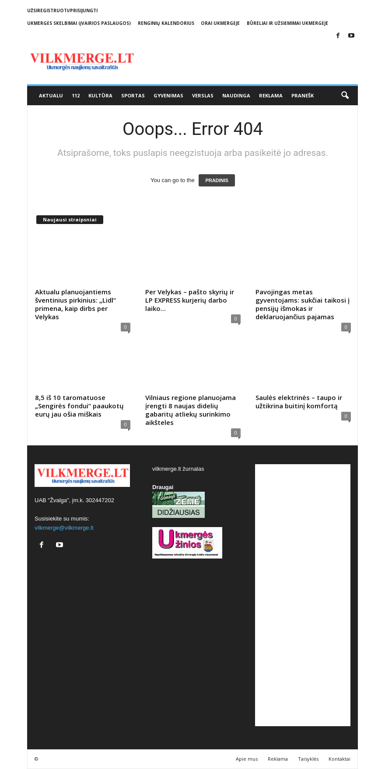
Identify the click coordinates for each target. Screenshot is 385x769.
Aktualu (51, 95)
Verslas (203, 95)
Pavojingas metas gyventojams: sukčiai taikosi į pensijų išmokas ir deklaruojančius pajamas (303, 304)
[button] (344, 95)
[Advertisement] (302, 595)
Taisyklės (308, 758)
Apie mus (247, 758)
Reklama (271, 95)
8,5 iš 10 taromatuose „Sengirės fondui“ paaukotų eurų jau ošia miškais (79, 405)
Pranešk (302, 95)
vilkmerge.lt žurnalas (178, 469)
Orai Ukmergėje (220, 23)
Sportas (133, 95)
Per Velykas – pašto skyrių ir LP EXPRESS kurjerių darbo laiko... (189, 300)
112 (76, 95)
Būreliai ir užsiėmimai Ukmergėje (287, 23)
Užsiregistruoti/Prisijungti (62, 10)
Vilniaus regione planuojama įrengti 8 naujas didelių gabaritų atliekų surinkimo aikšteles (190, 410)
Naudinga (236, 95)
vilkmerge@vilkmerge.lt (64, 527)
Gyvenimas (168, 95)
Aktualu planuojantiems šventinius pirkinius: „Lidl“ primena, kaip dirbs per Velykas (75, 304)
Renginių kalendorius (166, 23)
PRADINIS (216, 180)
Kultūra (100, 95)
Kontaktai (339, 758)
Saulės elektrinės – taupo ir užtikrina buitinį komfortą (299, 401)
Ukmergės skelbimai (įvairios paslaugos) (79, 23)
